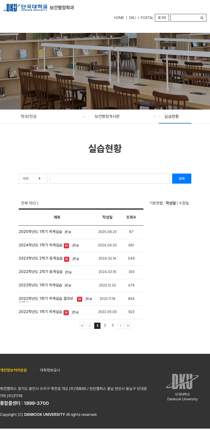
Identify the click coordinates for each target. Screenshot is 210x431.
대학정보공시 (50, 370)
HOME (119, 18)
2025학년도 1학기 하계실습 (40, 231)
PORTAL (147, 18)
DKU (132, 18)
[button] (51, 116)
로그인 (162, 17)
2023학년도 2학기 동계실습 (41, 258)
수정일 (184, 203)
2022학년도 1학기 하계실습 (40, 311)
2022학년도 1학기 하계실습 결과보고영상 (46, 299)
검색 (182, 179)
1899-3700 (36, 403)
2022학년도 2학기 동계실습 (41, 271)
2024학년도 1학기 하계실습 (41, 245)
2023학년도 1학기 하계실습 (40, 285)
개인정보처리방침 (13, 370)
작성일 (171, 203)
